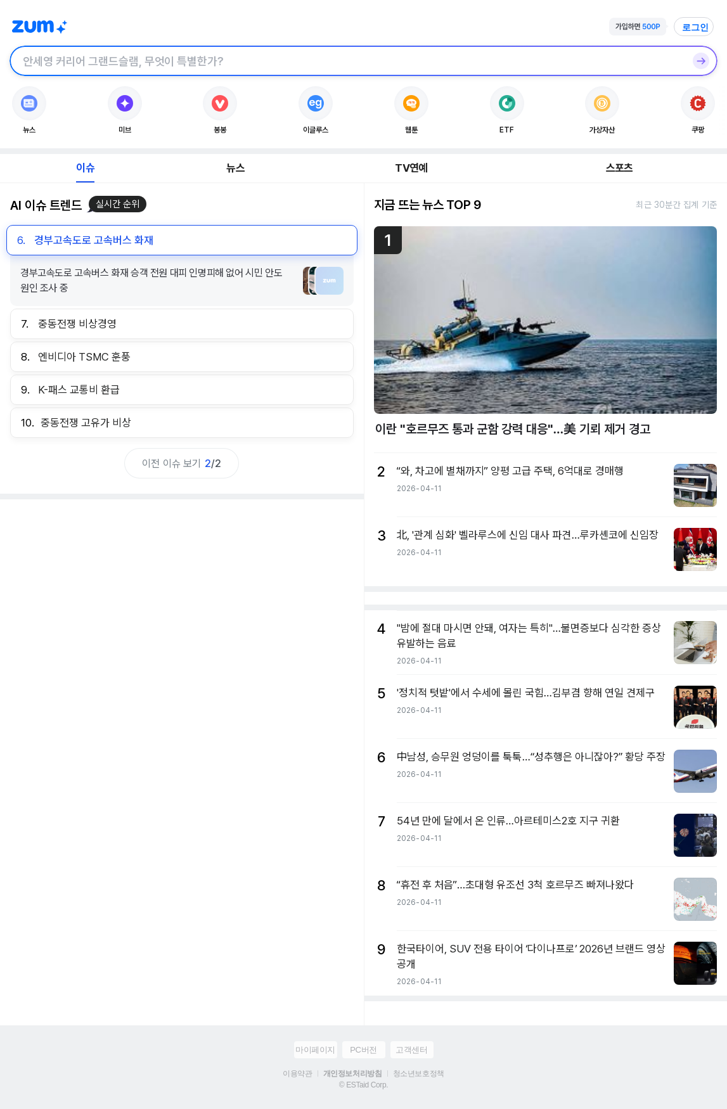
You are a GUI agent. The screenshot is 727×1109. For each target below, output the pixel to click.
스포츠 (619, 168)
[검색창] (347, 60)
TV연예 (411, 168)
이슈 (85, 168)
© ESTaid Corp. (363, 1084)
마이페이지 (315, 1050)
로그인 (695, 27)
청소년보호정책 (418, 1073)
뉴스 (235, 168)
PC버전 (363, 1050)
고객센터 (411, 1050)
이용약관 (297, 1073)
